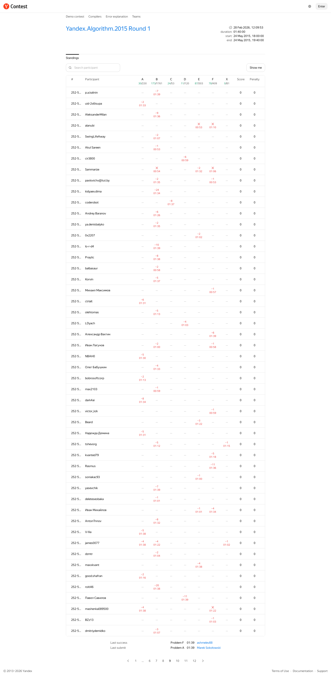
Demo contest (75, 16)
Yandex (27, 671)
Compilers (95, 16)
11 (186, 660)
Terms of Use (280, 671)
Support (322, 671)
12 (194, 660)
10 (177, 660)
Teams (136, 16)
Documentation (303, 671)
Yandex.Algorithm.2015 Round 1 (108, 28)
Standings (72, 58)
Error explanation (117, 16)
